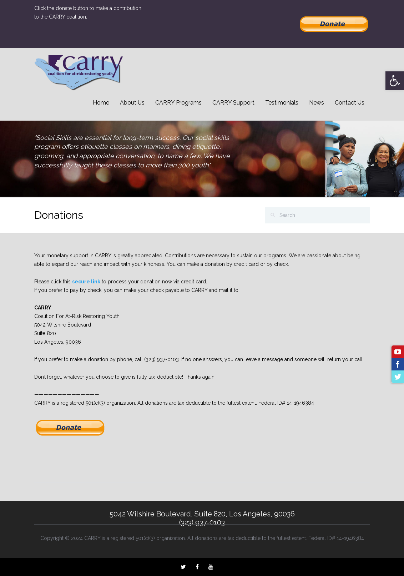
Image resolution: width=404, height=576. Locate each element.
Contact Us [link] (349, 102)
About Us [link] (132, 102)
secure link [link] (86, 281)
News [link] (316, 102)
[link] (394, 80)
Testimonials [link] (281, 102)
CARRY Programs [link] (178, 102)
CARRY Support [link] (233, 102)
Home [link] (101, 102)
